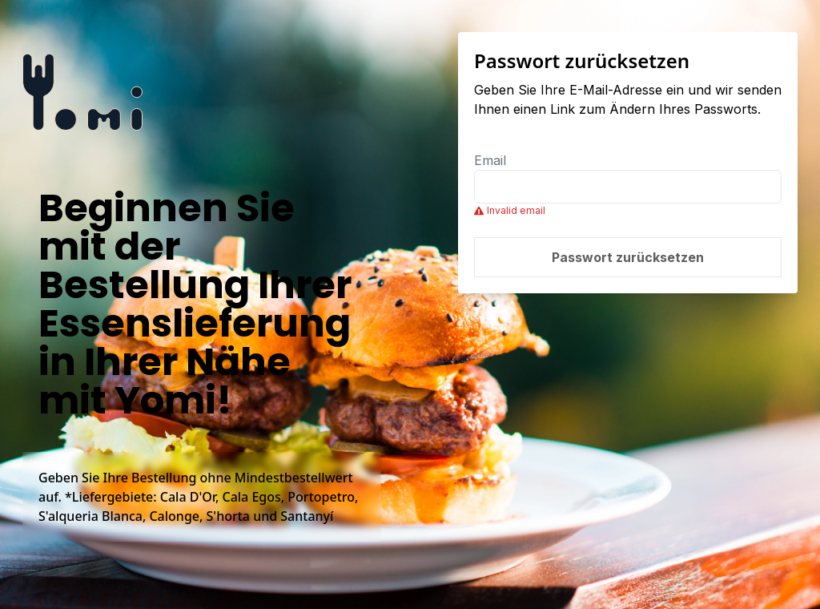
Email (490, 160)
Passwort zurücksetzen (628, 257)
